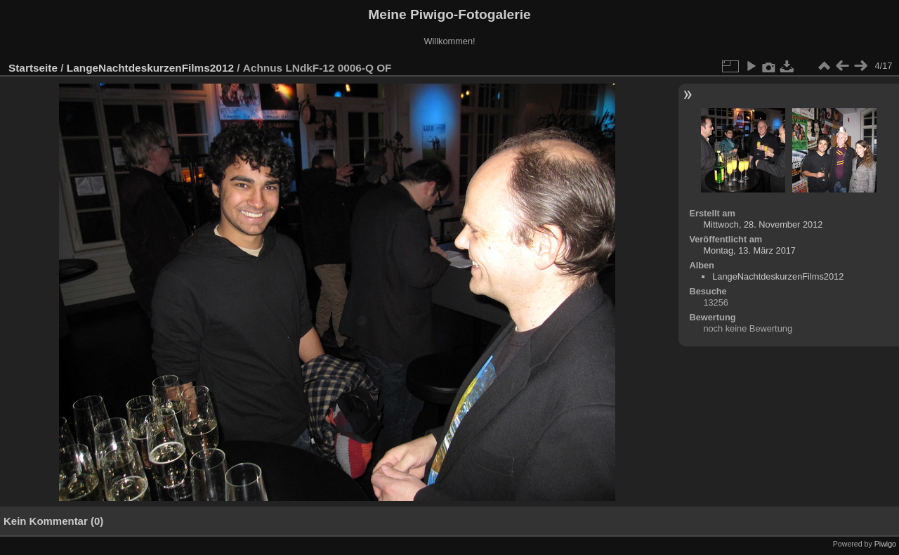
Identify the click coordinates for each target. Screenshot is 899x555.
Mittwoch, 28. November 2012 (762, 224)
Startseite (33, 68)
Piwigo (885, 544)
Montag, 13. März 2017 (749, 250)
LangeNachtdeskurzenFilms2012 (150, 68)
